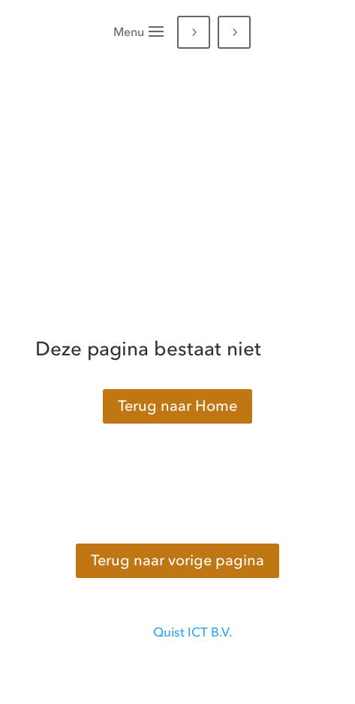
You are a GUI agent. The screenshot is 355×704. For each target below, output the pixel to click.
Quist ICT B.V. (192, 632)
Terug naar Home (177, 406)
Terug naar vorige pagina (177, 560)
